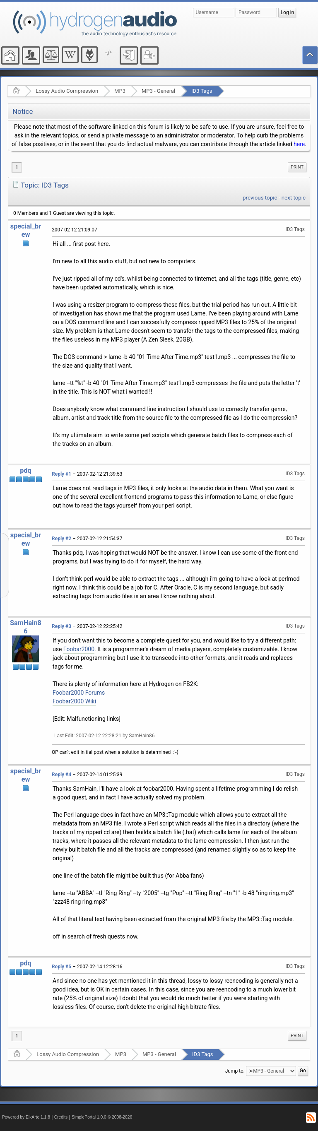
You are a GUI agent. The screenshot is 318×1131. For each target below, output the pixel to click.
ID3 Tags (201, 91)
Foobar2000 (78, 649)
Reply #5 (61, 967)
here (299, 144)
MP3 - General (158, 91)
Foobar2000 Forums (79, 692)
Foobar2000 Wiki (74, 701)
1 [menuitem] (16, 167)
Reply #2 (61, 538)
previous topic (260, 198)
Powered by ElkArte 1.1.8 (26, 1117)
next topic (294, 198)
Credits (61, 1117)
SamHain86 (25, 627)
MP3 (119, 91)
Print (297, 167)
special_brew (25, 230)
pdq (25, 470)
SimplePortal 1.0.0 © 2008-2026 (102, 1117)
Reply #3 (61, 626)
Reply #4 (61, 774)
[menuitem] (297, 167)
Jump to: (235, 1071)
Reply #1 (61, 474)
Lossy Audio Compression (67, 91)
